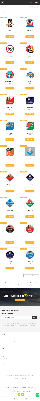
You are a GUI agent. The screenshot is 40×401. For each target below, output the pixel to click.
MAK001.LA (10, 107)
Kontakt (2, 345)
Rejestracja (3, 353)
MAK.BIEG (10, 30)
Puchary (3, 361)
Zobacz (19, 300)
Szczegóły (10, 36)
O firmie (3, 337)
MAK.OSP (30, 56)
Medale (2, 365)
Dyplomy (3, 363)
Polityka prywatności (5, 343)
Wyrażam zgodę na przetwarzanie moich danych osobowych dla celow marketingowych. (19, 323)
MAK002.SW (30, 184)
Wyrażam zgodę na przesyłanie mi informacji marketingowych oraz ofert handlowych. (19, 325)
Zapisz (34, 317)
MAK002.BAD (30, 159)
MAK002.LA (10, 184)
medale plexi (5, 6)
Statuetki (3, 367)
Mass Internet (23, 378)
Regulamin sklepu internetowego (8, 341)
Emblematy (3, 369)
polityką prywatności (29, 327)
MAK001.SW (30, 107)
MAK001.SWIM (10, 133)
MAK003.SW (10, 261)
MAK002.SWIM (10, 210)
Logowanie (3, 351)
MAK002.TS (30, 210)
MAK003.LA (30, 236)
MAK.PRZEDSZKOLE (10, 82)
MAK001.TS (30, 133)
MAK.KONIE (30, 30)
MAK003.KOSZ (10, 236)
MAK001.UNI (10, 159)
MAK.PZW (30, 82)
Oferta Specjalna (4, 359)
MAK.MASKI (10, 56)
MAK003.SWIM (29, 261)
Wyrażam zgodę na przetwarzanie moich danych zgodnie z (18, 327)
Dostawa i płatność (5, 339)
